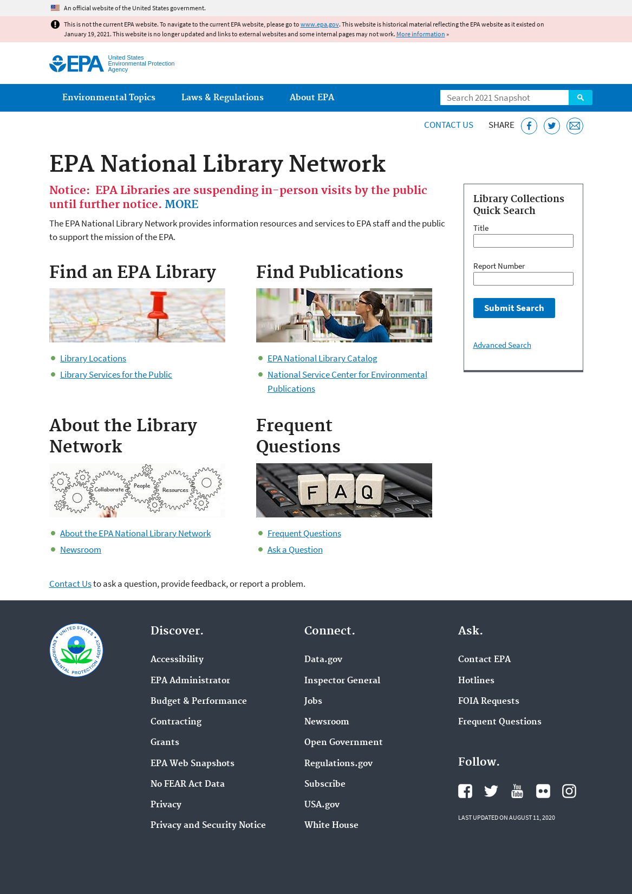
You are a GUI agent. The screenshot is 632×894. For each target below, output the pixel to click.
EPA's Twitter (491, 791)
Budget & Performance (199, 702)
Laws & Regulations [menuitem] (222, 98)
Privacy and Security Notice (208, 826)
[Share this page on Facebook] (529, 126)
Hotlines (476, 681)
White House (331, 826)
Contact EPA (484, 660)
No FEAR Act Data (188, 784)
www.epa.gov (320, 24)
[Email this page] (574, 126)
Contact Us (448, 125)
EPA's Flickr (543, 791)
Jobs (313, 702)
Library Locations (93, 358)
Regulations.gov (338, 764)
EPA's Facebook (465, 791)
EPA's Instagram (569, 791)
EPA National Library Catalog (322, 358)
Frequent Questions (304, 533)
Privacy (166, 805)
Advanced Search (502, 345)
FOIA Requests (488, 702)
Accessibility (177, 660)
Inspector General (342, 681)
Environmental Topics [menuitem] (108, 98)
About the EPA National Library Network (135, 533)
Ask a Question (295, 549)
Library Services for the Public (116, 374)
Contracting (176, 722)
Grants (165, 743)
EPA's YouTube (517, 791)
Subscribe (325, 784)
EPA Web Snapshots (192, 764)
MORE (181, 205)
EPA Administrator (190, 681)
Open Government (343, 743)
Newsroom (80, 549)
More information (420, 34)
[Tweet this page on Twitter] (552, 126)
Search (580, 97)
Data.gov (323, 660)
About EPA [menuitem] (312, 98)
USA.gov (322, 805)
